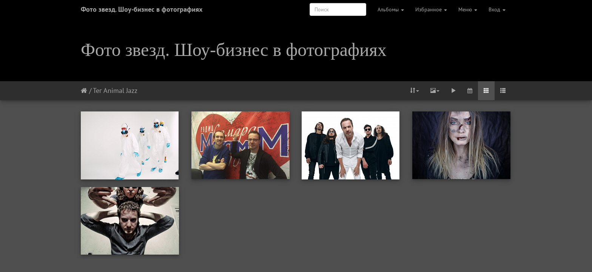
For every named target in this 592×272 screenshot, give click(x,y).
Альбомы (391, 9)
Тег (97, 90)
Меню (467, 9)
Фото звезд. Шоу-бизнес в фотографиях (141, 9)
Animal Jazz (120, 90)
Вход (497, 9)
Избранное (431, 9)
